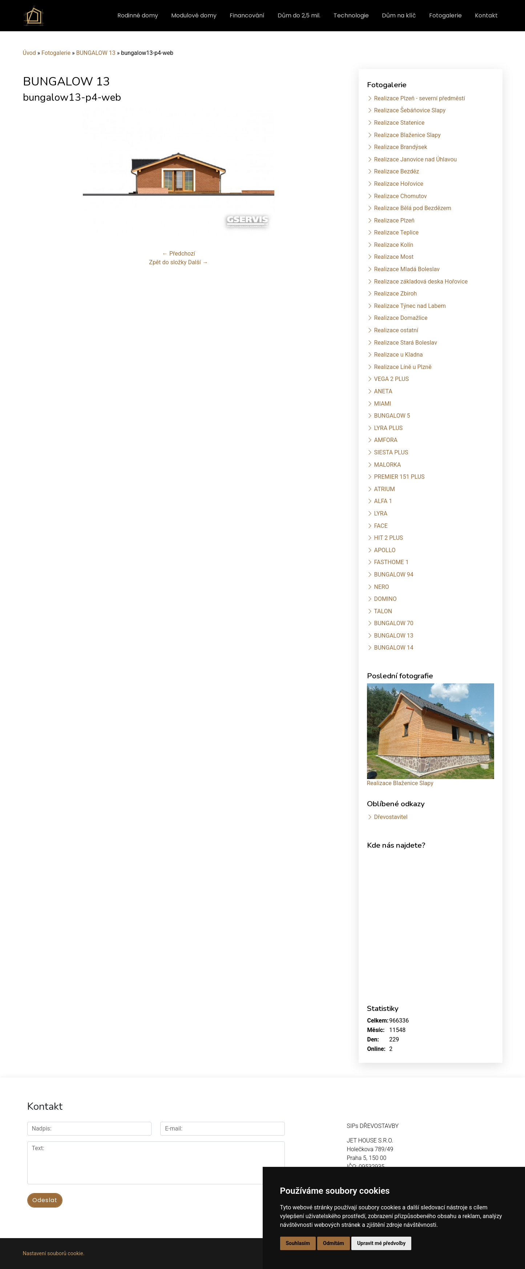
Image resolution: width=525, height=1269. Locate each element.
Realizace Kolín (393, 244)
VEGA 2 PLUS (391, 379)
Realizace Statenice (399, 122)
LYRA (380, 513)
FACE (380, 525)
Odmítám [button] (333, 1243)
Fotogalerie (445, 15)
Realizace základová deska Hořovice (421, 281)
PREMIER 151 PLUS (399, 476)
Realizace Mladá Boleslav (407, 269)
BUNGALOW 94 (393, 574)
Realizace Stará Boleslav (405, 342)
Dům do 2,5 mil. (299, 15)
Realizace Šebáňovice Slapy (409, 110)
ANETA (383, 391)
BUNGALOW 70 (393, 623)
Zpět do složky (167, 262)
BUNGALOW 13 (95, 52)
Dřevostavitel (390, 817)
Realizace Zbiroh (395, 293)
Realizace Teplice (396, 232)
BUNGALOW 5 (392, 415)
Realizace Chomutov (400, 196)
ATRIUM (384, 489)
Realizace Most (393, 256)
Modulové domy (194, 15)
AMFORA (385, 440)
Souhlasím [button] (298, 1243)
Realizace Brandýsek (400, 147)
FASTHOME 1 (391, 562)
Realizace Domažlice (400, 317)
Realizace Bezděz (396, 171)
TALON (383, 611)
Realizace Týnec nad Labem (410, 305)
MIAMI (382, 403)
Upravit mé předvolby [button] (381, 1243)
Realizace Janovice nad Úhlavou (415, 159)
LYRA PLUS (388, 428)
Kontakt (486, 15)
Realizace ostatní (396, 330)
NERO (381, 586)
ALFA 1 (383, 501)
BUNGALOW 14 (393, 647)
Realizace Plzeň (394, 220)
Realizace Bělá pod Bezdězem (412, 208)
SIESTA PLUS (391, 452)
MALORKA (387, 464)
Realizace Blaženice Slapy (407, 135)
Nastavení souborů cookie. (54, 1253)
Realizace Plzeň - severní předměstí (419, 98)
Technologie (351, 15)
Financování (247, 15)
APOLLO (384, 550)
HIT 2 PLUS (388, 537)
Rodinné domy (137, 15)
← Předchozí (178, 253)
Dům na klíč (399, 15)
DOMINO (385, 598)
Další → (198, 262)
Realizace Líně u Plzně (402, 367)
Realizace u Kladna (398, 354)
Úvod (29, 52)
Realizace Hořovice (398, 183)
